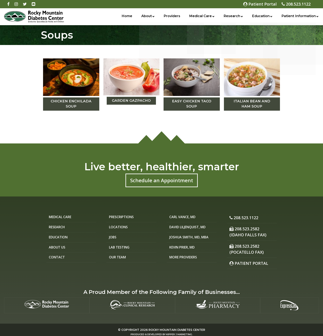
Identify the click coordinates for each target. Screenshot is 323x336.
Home (126, 17)
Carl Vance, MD (184, 217)
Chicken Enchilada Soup (71, 104)
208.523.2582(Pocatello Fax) (244, 246)
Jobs (113, 238)
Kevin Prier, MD (184, 248)
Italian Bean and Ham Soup (252, 104)
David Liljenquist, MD (190, 227)
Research (230, 17)
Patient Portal (260, 4)
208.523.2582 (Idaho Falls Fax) (245, 230)
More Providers (184, 259)
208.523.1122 (296, 4)
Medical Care (199, 17)
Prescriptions (123, 217)
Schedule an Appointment (161, 180)
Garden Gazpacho (131, 100)
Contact (57, 259)
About (145, 17)
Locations (119, 227)
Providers (170, 17)
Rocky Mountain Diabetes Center (177, 325)
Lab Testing (120, 248)
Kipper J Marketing (179, 329)
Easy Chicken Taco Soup (191, 104)
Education (259, 17)
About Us (58, 248)
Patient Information (298, 17)
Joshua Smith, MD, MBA (191, 238)
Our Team (118, 259)
